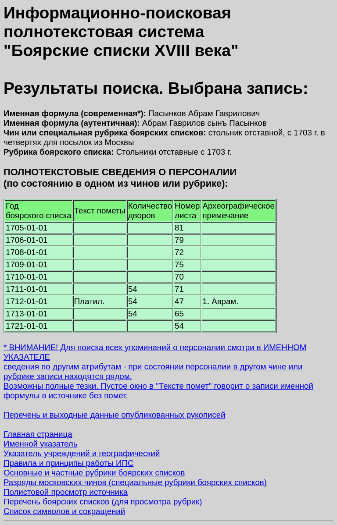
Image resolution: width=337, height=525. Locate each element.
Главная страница (38, 434)
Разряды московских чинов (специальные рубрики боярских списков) (135, 482)
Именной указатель (40, 443)
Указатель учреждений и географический (82, 453)
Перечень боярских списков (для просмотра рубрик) (103, 501)
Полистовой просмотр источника (66, 492)
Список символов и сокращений (64, 511)
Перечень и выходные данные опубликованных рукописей (115, 414)
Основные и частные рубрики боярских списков (94, 472)
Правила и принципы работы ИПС (68, 463)
